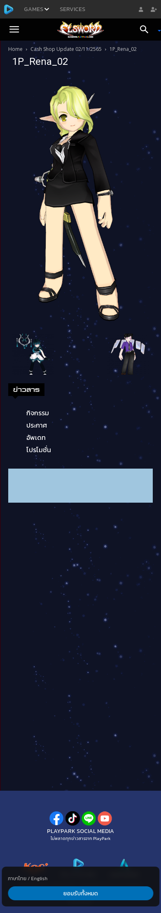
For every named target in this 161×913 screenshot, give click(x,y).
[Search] (147, 29)
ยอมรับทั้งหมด (80, 893)
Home (15, 49)
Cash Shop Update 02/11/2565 (66, 49)
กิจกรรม (37, 413)
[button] (14, 29)
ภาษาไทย (17, 878)
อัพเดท (36, 437)
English (39, 878)
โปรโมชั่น (38, 450)
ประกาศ (36, 425)
